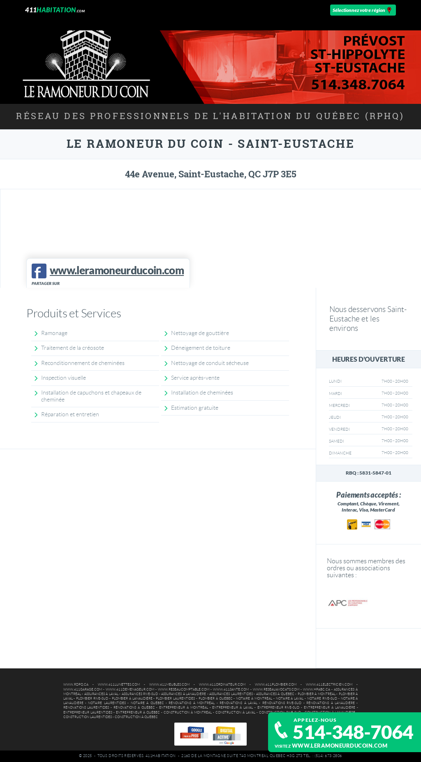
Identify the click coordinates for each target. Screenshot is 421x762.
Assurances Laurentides (231, 694)
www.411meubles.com (169, 684)
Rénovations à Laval (238, 703)
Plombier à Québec (216, 698)
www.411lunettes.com (119, 684)
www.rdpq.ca (75, 684)
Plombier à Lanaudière (132, 698)
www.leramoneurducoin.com (339, 746)
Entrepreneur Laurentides (87, 712)
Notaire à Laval (290, 698)
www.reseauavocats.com (276, 689)
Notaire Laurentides (106, 703)
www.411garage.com (82, 689)
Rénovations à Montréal (192, 703)
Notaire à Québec (147, 703)
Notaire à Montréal (254, 698)
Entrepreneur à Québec (138, 712)
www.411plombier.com (275, 684)
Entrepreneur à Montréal (183, 707)
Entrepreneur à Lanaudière (329, 707)
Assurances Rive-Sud (140, 694)
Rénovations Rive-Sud (281, 703)
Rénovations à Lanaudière (330, 703)
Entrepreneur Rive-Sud (278, 707)
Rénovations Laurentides (86, 707)
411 (54, 10)
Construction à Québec (136, 717)
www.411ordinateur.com (222, 684)
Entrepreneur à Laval (232, 707)
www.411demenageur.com (130, 689)
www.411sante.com (231, 689)
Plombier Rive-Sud (92, 698)
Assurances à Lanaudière (183, 694)
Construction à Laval (235, 712)
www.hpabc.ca (316, 689)
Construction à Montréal (188, 712)
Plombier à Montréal (316, 694)
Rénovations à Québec (134, 707)
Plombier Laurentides (175, 698)
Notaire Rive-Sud (322, 698)
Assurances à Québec (275, 694)
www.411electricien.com (329, 684)
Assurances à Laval (101, 694)
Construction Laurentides (87, 717)
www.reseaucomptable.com (183, 689)
